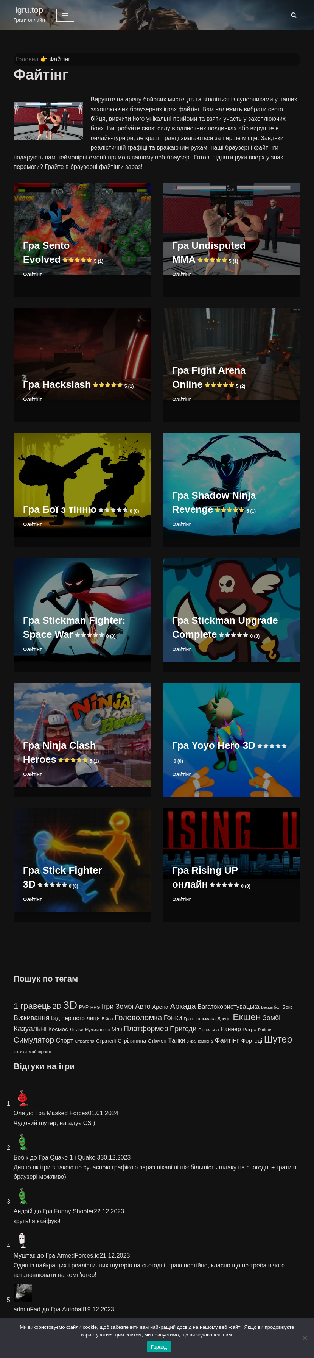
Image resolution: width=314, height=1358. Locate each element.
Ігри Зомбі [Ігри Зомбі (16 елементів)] (118, 1007)
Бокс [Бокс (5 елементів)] (287, 1007)
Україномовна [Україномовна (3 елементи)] (200, 1042)
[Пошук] (294, 15)
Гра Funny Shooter (68, 1212)
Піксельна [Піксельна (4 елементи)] (208, 1030)
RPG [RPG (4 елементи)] (95, 1007)
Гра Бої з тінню (81, 509)
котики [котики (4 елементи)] (20, 1052)
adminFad (27, 1310)
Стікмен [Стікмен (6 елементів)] (157, 1041)
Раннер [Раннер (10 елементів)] (231, 1029)
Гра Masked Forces (61, 1114)
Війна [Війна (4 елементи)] (107, 1019)
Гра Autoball (67, 1310)
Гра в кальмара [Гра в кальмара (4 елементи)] (200, 1019)
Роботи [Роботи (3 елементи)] (264, 1030)
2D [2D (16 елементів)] (57, 1007)
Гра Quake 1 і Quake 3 (69, 1158)
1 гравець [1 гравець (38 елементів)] (32, 1006)
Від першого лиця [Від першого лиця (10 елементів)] (75, 1019)
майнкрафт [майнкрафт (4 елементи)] (40, 1052)
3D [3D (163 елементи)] (70, 1005)
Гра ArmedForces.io (72, 1256)
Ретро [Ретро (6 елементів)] (249, 1030)
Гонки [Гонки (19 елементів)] (173, 1018)
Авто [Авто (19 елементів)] (143, 1007)
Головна (27, 59)
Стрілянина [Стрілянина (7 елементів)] (132, 1041)
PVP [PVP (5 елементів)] (84, 1007)
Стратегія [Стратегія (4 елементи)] (85, 1041)
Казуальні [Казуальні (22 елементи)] (30, 1029)
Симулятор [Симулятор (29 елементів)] (34, 1040)
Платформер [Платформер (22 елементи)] (146, 1029)
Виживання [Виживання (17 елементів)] (32, 1018)
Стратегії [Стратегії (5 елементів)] (106, 1041)
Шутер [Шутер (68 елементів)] (278, 1040)
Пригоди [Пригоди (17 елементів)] (183, 1029)
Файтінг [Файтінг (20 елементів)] (227, 1041)
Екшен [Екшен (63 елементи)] (247, 1018)
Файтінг (32, 275)
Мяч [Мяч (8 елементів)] (117, 1030)
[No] (304, 1338)
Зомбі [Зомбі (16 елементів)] (271, 1018)
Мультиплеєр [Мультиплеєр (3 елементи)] (97, 1030)
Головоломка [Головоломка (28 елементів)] (138, 1018)
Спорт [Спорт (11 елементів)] (64, 1041)
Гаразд (159, 1347)
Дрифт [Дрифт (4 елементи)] (224, 1019)
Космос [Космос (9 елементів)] (58, 1029)
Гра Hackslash (78, 384)
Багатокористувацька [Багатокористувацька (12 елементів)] (228, 1007)
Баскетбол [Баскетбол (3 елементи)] (271, 1007)
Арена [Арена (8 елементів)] (160, 1007)
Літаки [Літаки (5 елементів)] (77, 1030)
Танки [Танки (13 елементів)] (176, 1041)
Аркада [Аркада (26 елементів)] (183, 1006)
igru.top (29, 10)
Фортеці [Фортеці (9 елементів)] (251, 1041)
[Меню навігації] (65, 15)
